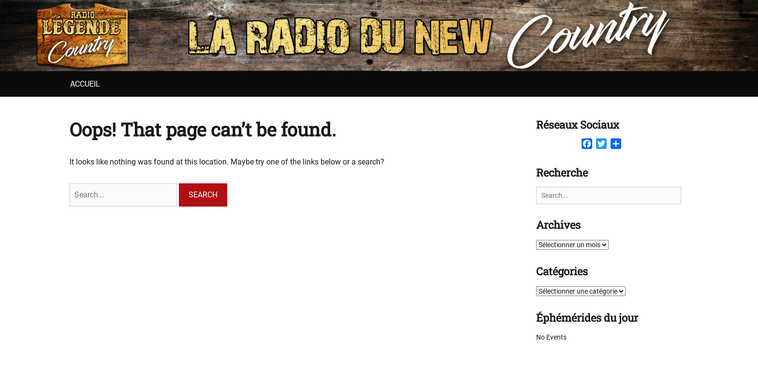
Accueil (85, 84)
